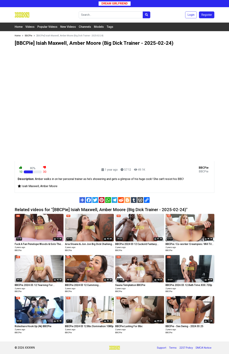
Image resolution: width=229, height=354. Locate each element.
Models (99, 26)
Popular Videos (47, 26)
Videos (30, 26)
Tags (110, 26)
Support (161, 347)
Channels (85, 26)
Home (19, 26)
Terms (173, 347)
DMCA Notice (203, 347)
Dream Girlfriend (114, 3)
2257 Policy (186, 347)
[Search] (111, 14)
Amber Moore (48, 186)
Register (206, 14)
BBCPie (18, 250)
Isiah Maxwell (30, 186)
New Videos (68, 26)
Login (190, 14)
